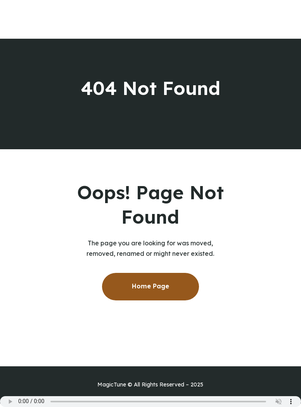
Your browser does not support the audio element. (150, 401)
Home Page (150, 286)
